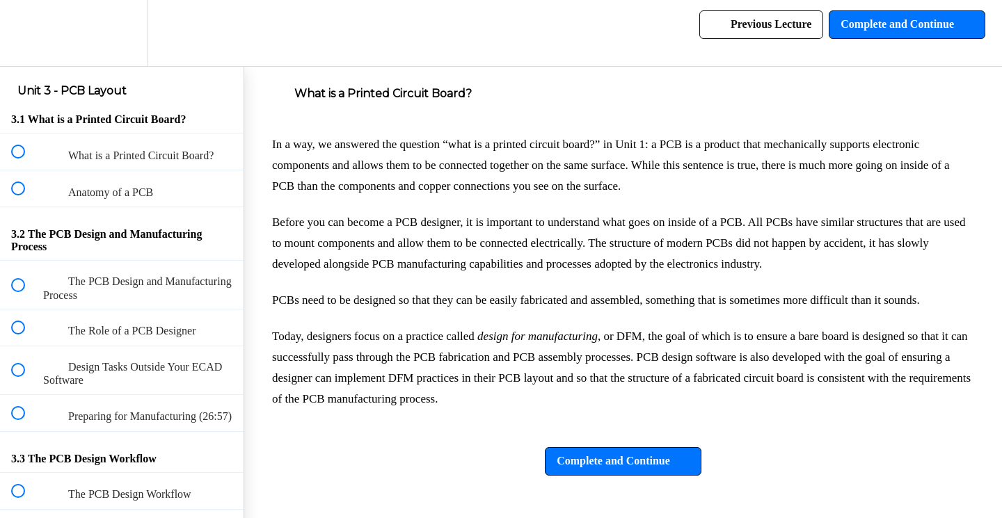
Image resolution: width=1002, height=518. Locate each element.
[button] (25, 33)
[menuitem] (122, 33)
